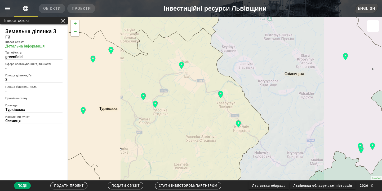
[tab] (26, 8)
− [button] (75, 32)
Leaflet (376, 178)
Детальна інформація (25, 46)
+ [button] (75, 24)
